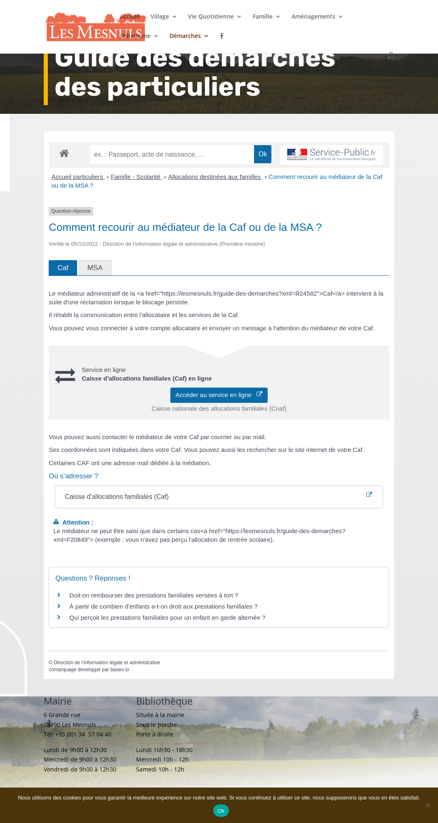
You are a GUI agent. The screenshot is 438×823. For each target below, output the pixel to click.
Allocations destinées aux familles (215, 176)
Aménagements (313, 17)
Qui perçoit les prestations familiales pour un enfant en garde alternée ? (167, 617)
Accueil (130, 17)
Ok (220, 811)
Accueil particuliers (78, 176)
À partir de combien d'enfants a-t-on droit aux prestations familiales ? (163, 606)
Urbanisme (135, 36)
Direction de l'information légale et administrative (107, 662)
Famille (263, 17)
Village (160, 17)
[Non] (428, 805)
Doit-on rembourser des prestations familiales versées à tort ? (153, 595)
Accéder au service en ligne (219, 394)
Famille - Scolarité (136, 176)
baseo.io (120, 670)
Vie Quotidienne (211, 17)
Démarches (185, 36)
